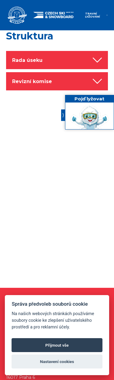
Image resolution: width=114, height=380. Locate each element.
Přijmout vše (57, 345)
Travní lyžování (92, 15)
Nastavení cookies (57, 361)
